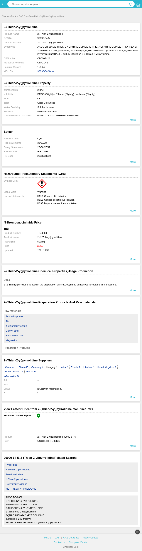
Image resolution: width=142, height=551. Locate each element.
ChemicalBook (9, 16)
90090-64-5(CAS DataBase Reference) (58, 116)
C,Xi (39, 138)
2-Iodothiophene (14, 316)
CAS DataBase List (28, 16)
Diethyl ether (12, 330)
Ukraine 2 (88, 367)
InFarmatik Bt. (12, 376)
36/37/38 (42, 142)
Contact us (59, 542)
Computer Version (78, 542)
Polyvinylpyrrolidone (16, 484)
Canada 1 (10, 367)
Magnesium (12, 340)
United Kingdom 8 (106, 367)
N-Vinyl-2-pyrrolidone (17, 479)
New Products (90, 537)
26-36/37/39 (43, 147)
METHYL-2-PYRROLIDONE (21, 488)
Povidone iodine (14, 474)
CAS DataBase (71, 537)
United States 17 (14, 371)
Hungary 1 (52, 367)
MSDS (47, 537)
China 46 (23, 367)
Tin (7, 321)
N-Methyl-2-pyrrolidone (18, 469)
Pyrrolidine (11, 464)
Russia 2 (75, 367)
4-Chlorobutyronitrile (16, 326)
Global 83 (31, 371)
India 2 (64, 367)
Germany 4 (37, 367)
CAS (57, 537)
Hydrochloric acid (15, 335)
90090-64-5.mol (45, 71)
